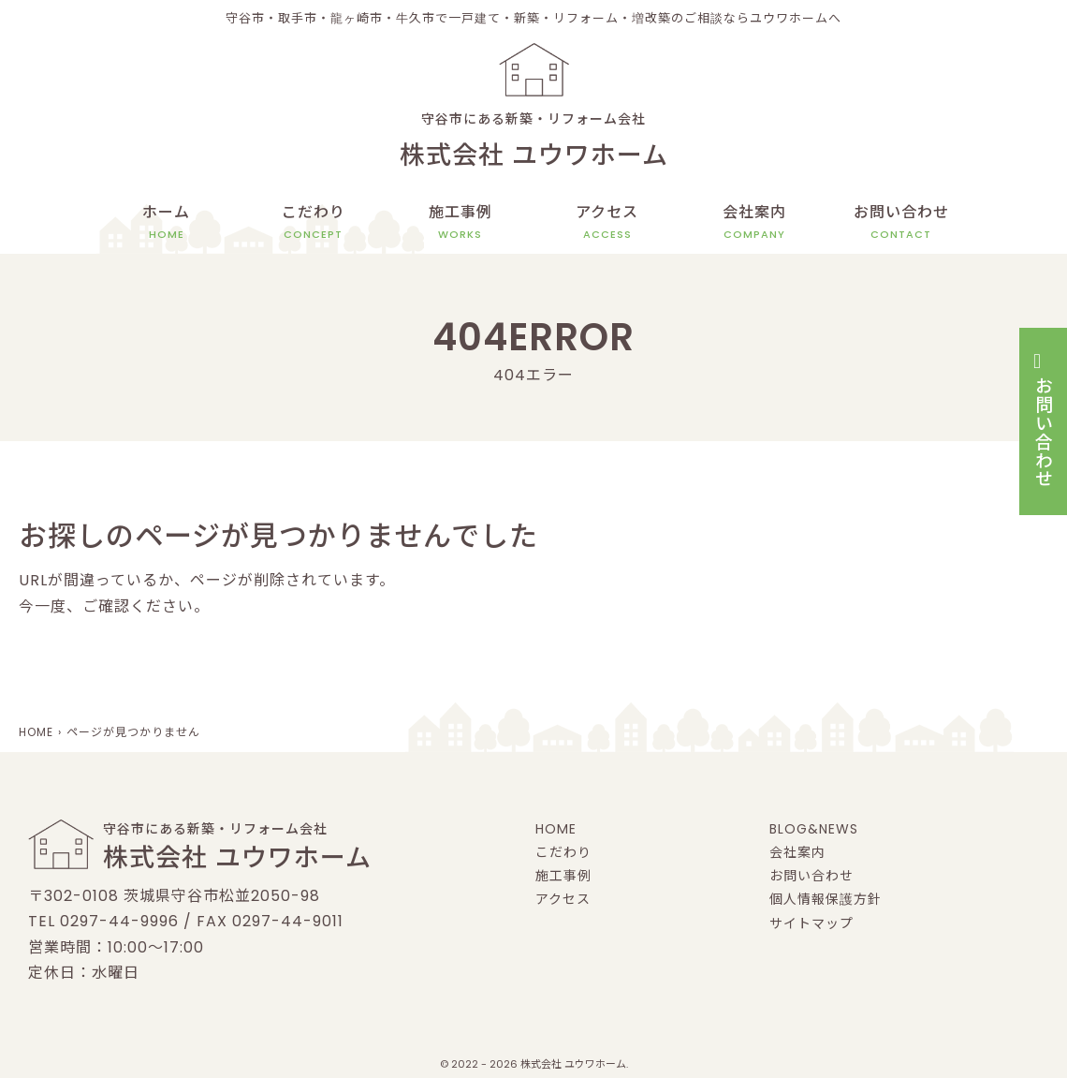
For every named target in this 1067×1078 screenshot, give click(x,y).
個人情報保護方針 (825, 899)
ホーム (166, 222)
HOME (556, 829)
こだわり (313, 222)
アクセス (607, 222)
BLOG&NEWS (813, 829)
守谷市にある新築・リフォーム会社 (533, 143)
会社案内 (754, 222)
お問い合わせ (901, 222)
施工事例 (460, 222)
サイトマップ (811, 923)
